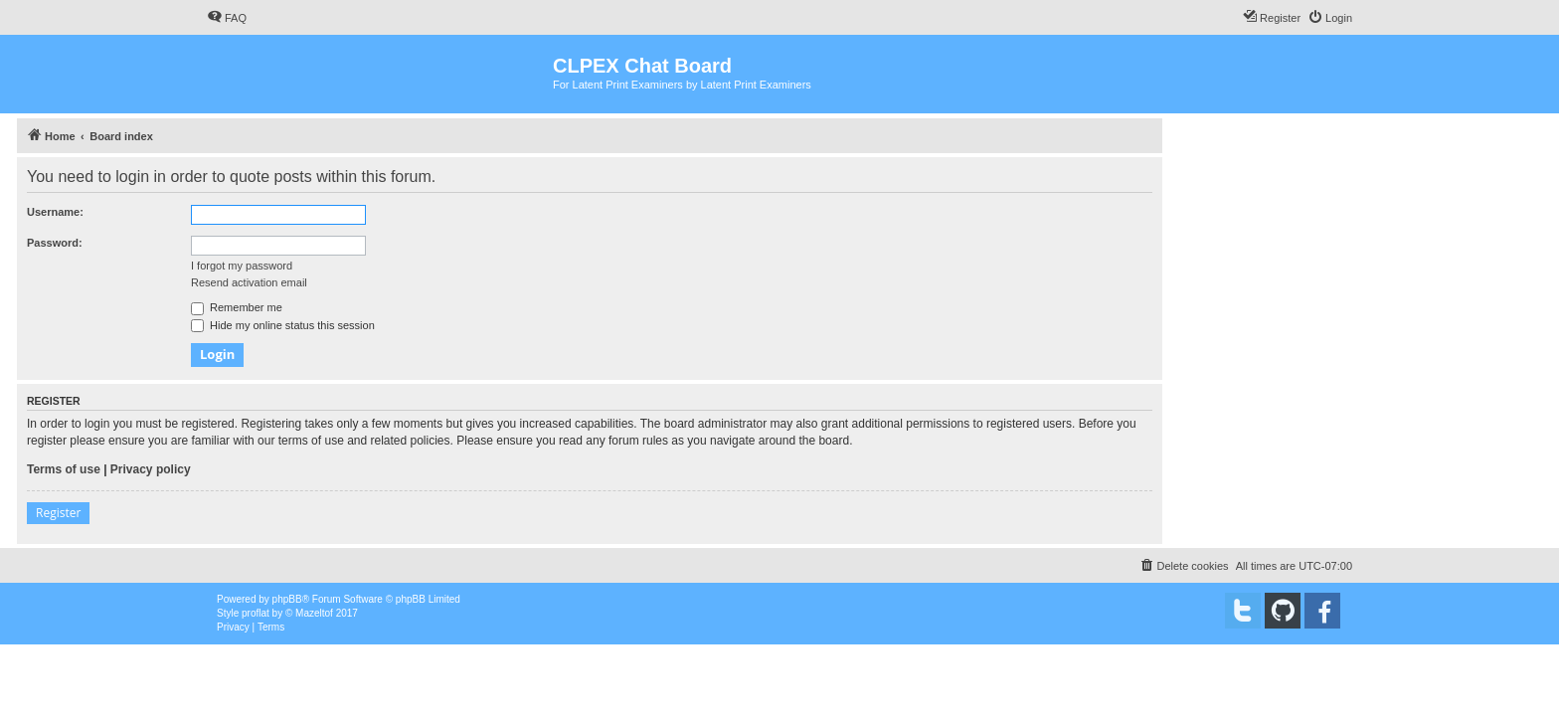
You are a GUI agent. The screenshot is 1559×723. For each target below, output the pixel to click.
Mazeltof (314, 613)
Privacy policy (150, 469)
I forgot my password (241, 265)
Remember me (236, 307)
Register (58, 512)
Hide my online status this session (283, 325)
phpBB (287, 599)
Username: (55, 212)
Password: (55, 243)
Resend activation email (249, 282)
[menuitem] (227, 18)
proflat (255, 613)
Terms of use (63, 469)
